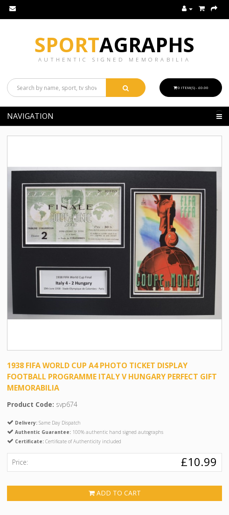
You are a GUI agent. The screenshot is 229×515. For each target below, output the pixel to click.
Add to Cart (115, 492)
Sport (114, 44)
